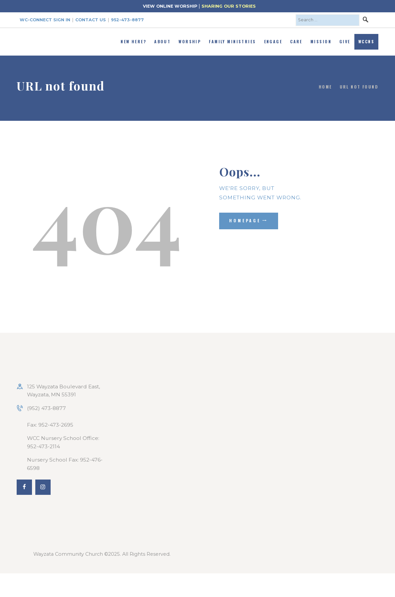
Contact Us (90, 19)
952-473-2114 (43, 446)
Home (325, 87)
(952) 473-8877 (46, 408)
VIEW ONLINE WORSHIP (170, 6)
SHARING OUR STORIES (228, 6)
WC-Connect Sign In (45, 19)
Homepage (245, 220)
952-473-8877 (127, 19)
